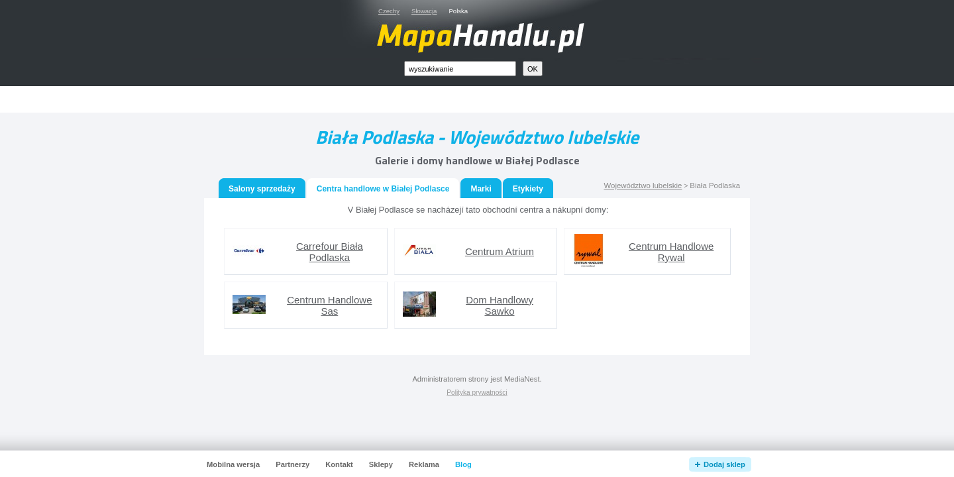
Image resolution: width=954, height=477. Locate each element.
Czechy (388, 11)
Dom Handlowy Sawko (499, 305)
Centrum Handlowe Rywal (671, 251)
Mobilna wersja (233, 464)
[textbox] (460, 68)
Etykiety (528, 188)
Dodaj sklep (724, 464)
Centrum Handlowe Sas (329, 305)
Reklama (424, 464)
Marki (480, 188)
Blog (463, 464)
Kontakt (339, 464)
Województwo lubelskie (643, 185)
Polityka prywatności (477, 392)
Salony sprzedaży (262, 188)
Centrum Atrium (499, 251)
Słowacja (424, 11)
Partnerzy (292, 464)
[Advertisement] (492, 100)
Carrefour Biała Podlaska (329, 251)
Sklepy (381, 464)
